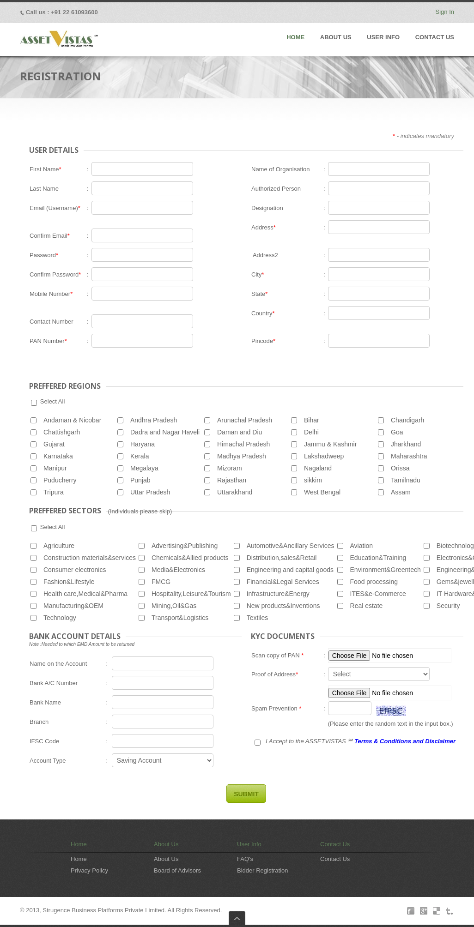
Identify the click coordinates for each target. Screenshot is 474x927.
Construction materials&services (89, 557)
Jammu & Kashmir (330, 444)
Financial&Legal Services (283, 581)
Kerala (139, 456)
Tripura (53, 492)
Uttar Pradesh (150, 492)
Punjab (140, 480)
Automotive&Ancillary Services (290, 545)
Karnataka (58, 456)
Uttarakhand (234, 492)
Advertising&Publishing (185, 545)
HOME (295, 37)
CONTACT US (434, 37)
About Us (166, 844)
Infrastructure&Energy (278, 593)
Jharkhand (406, 444)
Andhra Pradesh (153, 420)
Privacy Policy (89, 870)
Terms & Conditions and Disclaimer (405, 741)
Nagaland (318, 468)
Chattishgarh (61, 432)
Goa (397, 432)
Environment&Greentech (385, 569)
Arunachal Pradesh (244, 420)
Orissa (400, 468)
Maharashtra (409, 456)
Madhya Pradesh (241, 456)
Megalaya (144, 468)
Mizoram (229, 468)
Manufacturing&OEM (73, 605)
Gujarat (54, 444)
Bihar (311, 420)
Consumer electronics (74, 569)
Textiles (257, 617)
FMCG (161, 581)
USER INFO (383, 37)
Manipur (55, 468)
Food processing (374, 581)
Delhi (311, 432)
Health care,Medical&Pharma (85, 593)
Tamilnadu (405, 480)
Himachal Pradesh (243, 444)
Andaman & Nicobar (72, 420)
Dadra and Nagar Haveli (165, 432)
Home (79, 844)
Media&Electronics (178, 569)
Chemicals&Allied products (190, 557)
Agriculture (58, 545)
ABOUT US (336, 37)
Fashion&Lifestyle (69, 581)
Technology (59, 617)
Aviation (361, 545)
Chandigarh (407, 420)
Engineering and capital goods (290, 569)
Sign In (445, 11)
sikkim (313, 480)
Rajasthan (231, 480)
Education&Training (378, 557)
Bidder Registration (262, 870)
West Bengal (322, 492)
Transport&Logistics (180, 617)
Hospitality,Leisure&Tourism (191, 593)
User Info (249, 844)
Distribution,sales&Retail (282, 557)
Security (448, 605)
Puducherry (60, 480)
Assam (401, 492)
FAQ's (245, 858)
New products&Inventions (283, 605)
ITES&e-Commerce (378, 593)
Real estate (366, 605)
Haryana (142, 444)
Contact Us (335, 844)
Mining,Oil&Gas (174, 605)
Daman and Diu (239, 432)
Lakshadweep (324, 456)
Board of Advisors (177, 870)
